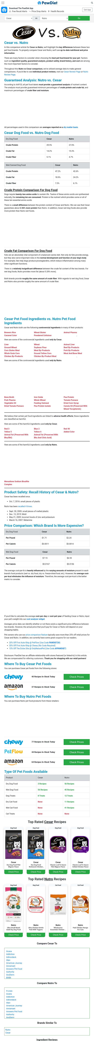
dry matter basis (71, 127)
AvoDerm (10, 975)
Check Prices (77, 676)
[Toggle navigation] (3, 2)
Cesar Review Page (72, 72)
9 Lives (9, 991)
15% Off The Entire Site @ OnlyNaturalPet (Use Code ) (37, 648)
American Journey (14, 963)
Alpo (8, 960)
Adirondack (11, 957)
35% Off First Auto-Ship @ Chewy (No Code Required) (32, 645)
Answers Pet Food (14, 969)
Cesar (7, 1033)
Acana (9, 951)
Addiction (10, 954)
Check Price (13, 872)
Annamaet (10, 966)
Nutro (7, 1030)
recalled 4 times (25, 506)
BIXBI (8, 978)
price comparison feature (36, 635)
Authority (10, 972)
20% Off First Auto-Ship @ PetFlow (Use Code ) (34, 642)
